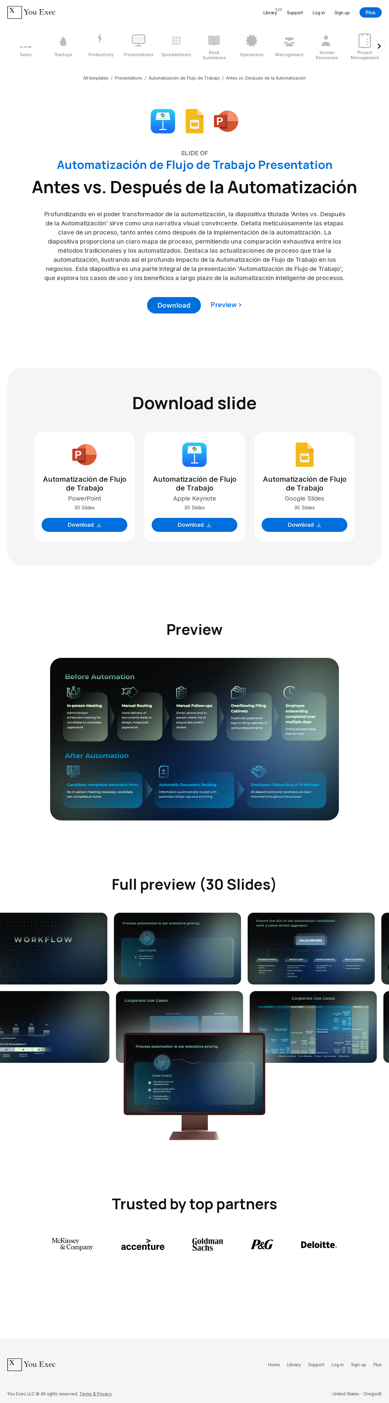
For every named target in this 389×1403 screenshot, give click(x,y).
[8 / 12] (289, 46)
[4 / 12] (138, 46)
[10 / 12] (364, 46)
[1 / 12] (25, 46)
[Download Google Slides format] (194, 121)
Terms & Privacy (95, 1393)
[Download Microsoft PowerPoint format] (226, 121)
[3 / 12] (101, 46)
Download (174, 305)
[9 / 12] (327, 46)
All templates (95, 77)
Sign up (342, 12)
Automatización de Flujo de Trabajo (184, 77)
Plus (371, 12)
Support (295, 12)
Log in (319, 12)
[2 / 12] (63, 46)
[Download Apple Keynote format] (163, 121)
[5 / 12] (176, 46)
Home (274, 1364)
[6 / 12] (214, 46)
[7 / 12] (251, 46)
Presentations (128, 77)
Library (294, 1364)
